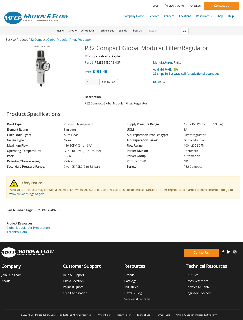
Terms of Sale (163, 314)
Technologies (106, 30)
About (5, 281)
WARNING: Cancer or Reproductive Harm (196, 314)
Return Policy (124, 314)
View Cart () (174, 5)
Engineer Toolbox (198, 293)
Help (231, 16)
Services (154, 16)
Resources (204, 16)
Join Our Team (11, 275)
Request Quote (73, 287)
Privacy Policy (104, 314)
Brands (123, 30)
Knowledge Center (198, 287)
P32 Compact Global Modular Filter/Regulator (60, 40)
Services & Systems (137, 299)
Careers (169, 16)
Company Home (134, 16)
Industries (131, 287)
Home (60, 30)
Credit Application (75, 293)
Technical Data (16, 232)
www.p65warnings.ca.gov (26, 194)
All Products (87, 30)
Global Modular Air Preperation (28, 228)
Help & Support (73, 275)
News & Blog (133, 293)
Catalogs (130, 281)
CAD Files (192, 275)
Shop (220, 16)
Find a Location (73, 281)
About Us (137, 30)
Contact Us (221, 6)
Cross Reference (197, 281)
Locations (185, 16)
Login (155, 5)
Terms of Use (143, 314)
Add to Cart (108, 82)
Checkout (196, 5)
